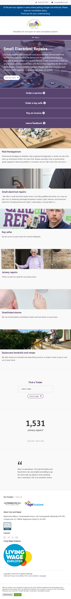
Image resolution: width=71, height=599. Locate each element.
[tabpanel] (35, 64)
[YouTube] (16, 537)
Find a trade (34, 396)
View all (19, 497)
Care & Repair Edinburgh (35, 24)
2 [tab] (39, 84)
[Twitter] (9, 538)
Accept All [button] (17, 594)
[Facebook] (5, 538)
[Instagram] (13, 538)
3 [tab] (41, 84)
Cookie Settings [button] (8, 594)
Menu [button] (37, 37)
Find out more (10, 78)
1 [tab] (37, 84)
